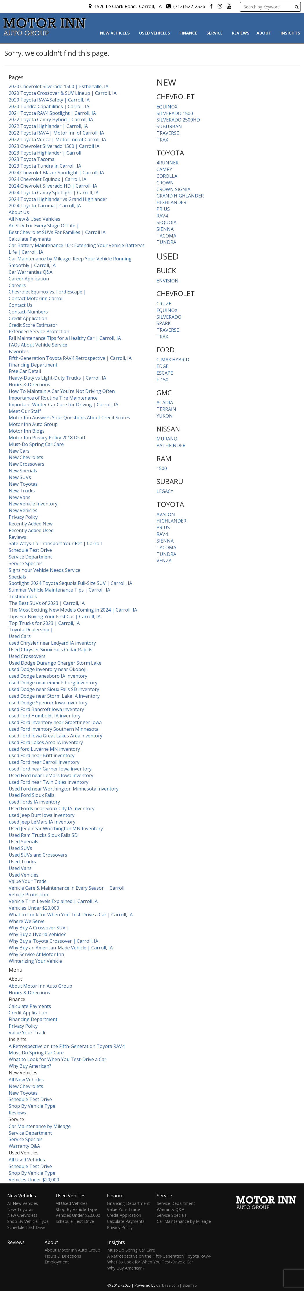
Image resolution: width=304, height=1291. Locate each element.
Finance (189, 33)
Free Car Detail (25, 371)
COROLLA (166, 176)
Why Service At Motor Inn (36, 954)
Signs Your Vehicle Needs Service (44, 570)
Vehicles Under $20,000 (34, 908)
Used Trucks (22, 861)
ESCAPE (164, 373)
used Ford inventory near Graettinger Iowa (55, 722)
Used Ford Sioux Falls (31, 795)
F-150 (162, 379)
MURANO (166, 439)
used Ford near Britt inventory (41, 755)
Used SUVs (20, 848)
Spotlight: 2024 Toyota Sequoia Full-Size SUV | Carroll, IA (70, 583)
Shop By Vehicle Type (32, 1106)
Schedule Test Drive (30, 550)
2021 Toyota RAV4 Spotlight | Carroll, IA (52, 113)
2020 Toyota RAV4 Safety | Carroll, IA (49, 100)
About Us (19, 212)
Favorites (19, 351)
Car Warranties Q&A (30, 272)
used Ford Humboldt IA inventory (45, 715)
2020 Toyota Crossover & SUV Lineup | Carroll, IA (62, 93)
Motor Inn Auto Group (33, 424)
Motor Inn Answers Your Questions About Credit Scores (69, 417)
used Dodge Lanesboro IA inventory (48, 676)
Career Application (29, 278)
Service (215, 33)
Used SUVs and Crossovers (38, 855)
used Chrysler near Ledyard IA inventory (52, 643)
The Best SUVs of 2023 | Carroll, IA (47, 603)
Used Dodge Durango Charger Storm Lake (55, 663)
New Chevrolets (26, 457)
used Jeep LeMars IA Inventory (42, 822)
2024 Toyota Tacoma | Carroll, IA (45, 205)
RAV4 (162, 216)
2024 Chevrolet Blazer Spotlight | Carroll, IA (56, 172)
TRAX (162, 140)
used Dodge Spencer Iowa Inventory (48, 702)
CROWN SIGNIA (173, 189)
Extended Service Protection (39, 331)
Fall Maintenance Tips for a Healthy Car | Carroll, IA (65, 338)
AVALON (165, 514)
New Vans (19, 497)
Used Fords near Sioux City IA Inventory (51, 808)
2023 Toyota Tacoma (31, 159)
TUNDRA (166, 242)
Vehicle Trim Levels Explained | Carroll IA (53, 901)
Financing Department (33, 365)
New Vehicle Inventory (33, 504)
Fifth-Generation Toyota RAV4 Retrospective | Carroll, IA (70, 358)
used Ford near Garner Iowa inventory (50, 769)
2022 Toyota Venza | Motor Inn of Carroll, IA (57, 139)
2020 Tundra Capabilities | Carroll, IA (49, 106)
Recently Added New (30, 524)
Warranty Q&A (24, 1146)
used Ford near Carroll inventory (44, 762)
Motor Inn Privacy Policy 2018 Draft (47, 437)
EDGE (162, 366)
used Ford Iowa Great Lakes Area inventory (55, 735)
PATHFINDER (170, 445)
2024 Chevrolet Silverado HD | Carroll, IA (53, 186)
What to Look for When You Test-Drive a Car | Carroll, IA (71, 914)
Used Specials (23, 841)
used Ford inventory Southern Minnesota (54, 729)
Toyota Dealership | (31, 629)
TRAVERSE (167, 133)
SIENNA (165, 229)
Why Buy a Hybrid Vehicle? (37, 934)
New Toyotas (23, 484)
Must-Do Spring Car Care (36, 444)
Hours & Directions (29, 384)
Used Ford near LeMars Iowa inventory (51, 775)
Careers (17, 285)
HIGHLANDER (171, 202)
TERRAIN (166, 409)
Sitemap (190, 1285)
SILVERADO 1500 (174, 113)
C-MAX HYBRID (172, 359)
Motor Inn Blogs (27, 431)
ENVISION (167, 281)
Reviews (241, 33)
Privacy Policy (23, 517)
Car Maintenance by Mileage (40, 1126)
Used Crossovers (27, 656)
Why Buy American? (30, 1066)
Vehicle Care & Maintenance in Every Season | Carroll (66, 888)
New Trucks (22, 490)
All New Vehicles (26, 1079)
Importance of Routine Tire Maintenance (53, 398)
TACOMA (166, 236)
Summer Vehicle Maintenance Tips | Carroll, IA (59, 590)
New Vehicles (116, 33)
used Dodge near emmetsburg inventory (53, 682)
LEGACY (164, 491)
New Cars (19, 451)
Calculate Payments (30, 239)
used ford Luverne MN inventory (44, 749)
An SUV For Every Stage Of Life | (44, 225)
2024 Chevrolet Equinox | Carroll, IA (47, 179)
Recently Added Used (31, 530)
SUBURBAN (169, 126)
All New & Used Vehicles (34, 219)
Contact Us (20, 305)
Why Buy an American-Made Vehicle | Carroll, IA (61, 947)
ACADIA (164, 402)
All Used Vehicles (27, 1159)
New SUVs (20, 477)
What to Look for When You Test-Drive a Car (57, 1059)
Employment (57, 1262)
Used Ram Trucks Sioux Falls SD (43, 835)
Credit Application (28, 318)
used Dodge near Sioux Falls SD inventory (54, 689)
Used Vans (20, 868)
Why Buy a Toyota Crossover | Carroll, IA (53, 941)
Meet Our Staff (25, 411)
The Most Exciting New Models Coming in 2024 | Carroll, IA (73, 610)
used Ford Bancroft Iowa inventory (46, 709)
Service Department (30, 557)
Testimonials (23, 596)
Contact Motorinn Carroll (36, 298)
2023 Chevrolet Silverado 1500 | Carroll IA (54, 146)
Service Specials (26, 563)
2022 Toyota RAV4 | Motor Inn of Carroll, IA (56, 133)
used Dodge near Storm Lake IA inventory (54, 696)
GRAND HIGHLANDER (180, 196)
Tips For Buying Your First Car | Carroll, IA (55, 616)
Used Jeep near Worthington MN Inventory (56, 828)
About (265, 33)
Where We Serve (27, 921)
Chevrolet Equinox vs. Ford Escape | (47, 292)
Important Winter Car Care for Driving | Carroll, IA (63, 404)
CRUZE (163, 303)
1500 (161, 468)
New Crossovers (26, 464)
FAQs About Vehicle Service (38, 345)
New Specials (23, 470)
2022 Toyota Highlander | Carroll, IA (48, 126)
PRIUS (163, 209)
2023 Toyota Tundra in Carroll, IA (45, 166)
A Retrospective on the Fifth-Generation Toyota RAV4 (67, 1046)
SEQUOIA (166, 222)
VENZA (164, 560)
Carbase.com (167, 1285)
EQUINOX (166, 107)
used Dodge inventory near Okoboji (47, 669)
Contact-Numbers (28, 312)
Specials (17, 577)
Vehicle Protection (28, 894)
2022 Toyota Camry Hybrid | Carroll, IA (51, 119)
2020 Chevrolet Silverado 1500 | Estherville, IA (58, 86)
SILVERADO (168, 317)
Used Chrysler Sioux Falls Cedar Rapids (50, 649)
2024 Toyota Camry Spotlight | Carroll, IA (54, 192)
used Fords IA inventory (34, 802)
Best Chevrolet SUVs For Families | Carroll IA (57, 232)
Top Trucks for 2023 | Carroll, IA (44, 623)
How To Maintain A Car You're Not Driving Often (62, 391)
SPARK (163, 323)
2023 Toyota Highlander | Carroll (45, 153)
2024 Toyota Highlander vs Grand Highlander (58, 199)
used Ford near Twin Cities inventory (48, 782)
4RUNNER (167, 162)
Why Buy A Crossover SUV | (39, 927)
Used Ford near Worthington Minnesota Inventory (64, 789)
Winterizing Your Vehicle (35, 961)
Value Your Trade (28, 881)
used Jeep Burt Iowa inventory (41, 815)
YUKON (164, 416)
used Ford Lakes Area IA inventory (46, 742)
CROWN (165, 182)
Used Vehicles (155, 33)
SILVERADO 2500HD (178, 120)
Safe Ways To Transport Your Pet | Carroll (55, 543)
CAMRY (164, 169)
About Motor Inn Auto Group (40, 986)
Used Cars (20, 636)
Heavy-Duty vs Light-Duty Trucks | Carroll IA (57, 378)
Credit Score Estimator (33, 325)
